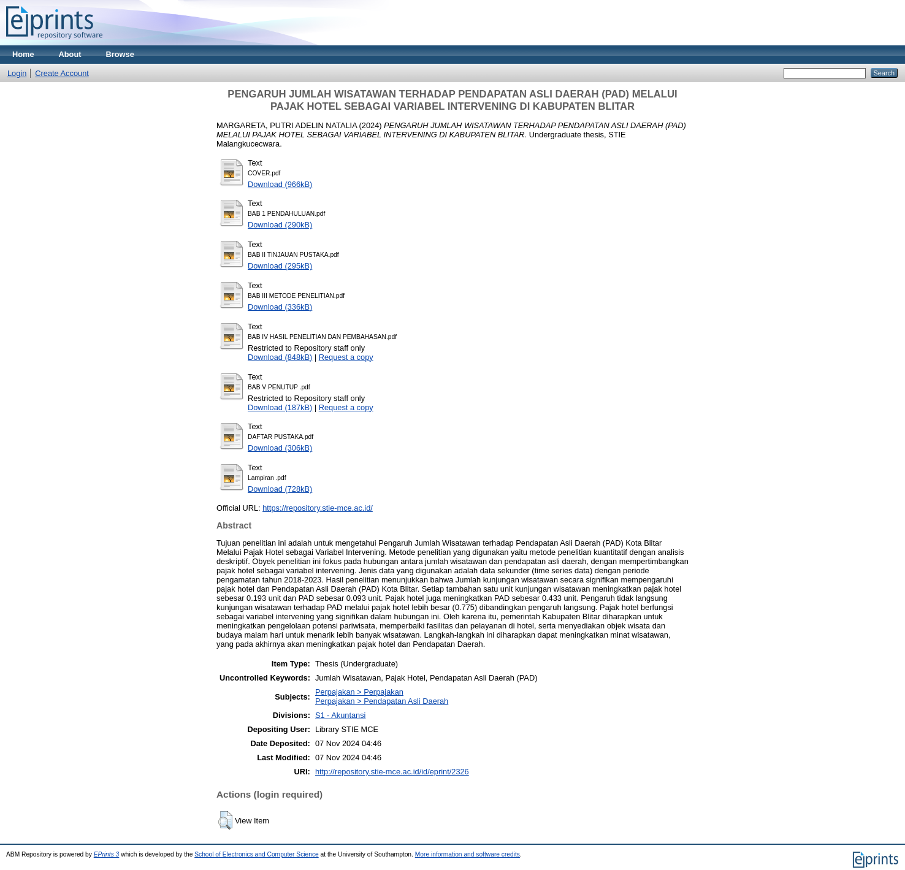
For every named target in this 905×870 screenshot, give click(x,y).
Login (16, 73)
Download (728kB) (280, 489)
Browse (120, 54)
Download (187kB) (280, 407)
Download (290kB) (280, 224)
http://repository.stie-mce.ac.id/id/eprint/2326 (392, 771)
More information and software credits (467, 854)
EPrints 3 (107, 854)
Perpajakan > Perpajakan (359, 691)
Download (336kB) (280, 306)
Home (23, 54)
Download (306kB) (280, 447)
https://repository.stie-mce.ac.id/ (317, 508)
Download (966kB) (280, 184)
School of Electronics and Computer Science (256, 854)
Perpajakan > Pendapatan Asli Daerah (381, 701)
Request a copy (346, 357)
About (70, 54)
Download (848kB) (280, 357)
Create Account (62, 73)
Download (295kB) (280, 265)
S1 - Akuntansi (340, 715)
